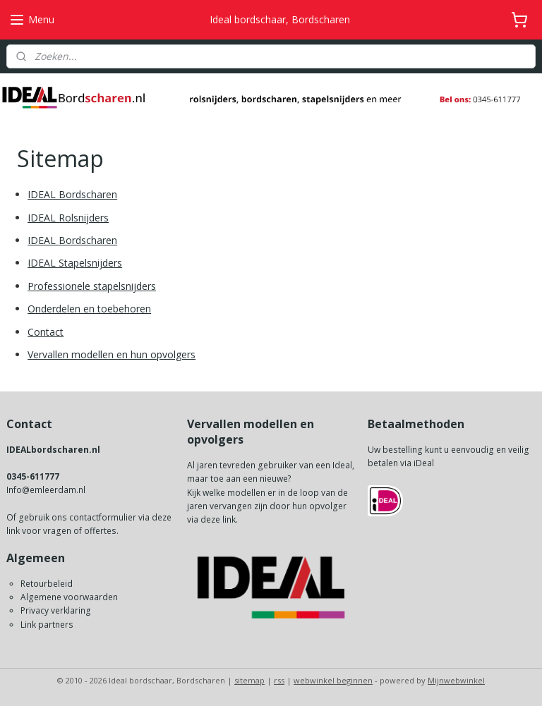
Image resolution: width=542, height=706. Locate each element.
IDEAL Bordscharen (72, 194)
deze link (218, 519)
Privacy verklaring (55, 610)
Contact (46, 332)
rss (279, 680)
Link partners (46, 625)
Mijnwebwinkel (456, 680)
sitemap (249, 680)
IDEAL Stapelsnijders (75, 263)
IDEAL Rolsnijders (68, 217)
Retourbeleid (46, 584)
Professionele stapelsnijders (92, 286)
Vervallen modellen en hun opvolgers (111, 354)
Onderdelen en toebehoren (89, 308)
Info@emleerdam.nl (45, 490)
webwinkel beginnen (333, 680)
